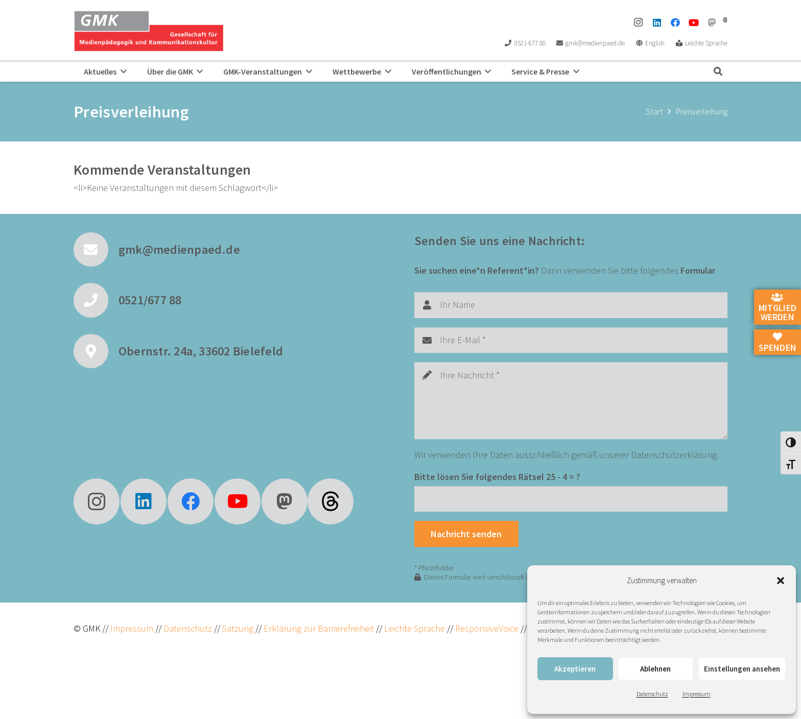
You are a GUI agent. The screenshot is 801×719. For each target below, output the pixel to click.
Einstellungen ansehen (742, 669)
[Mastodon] (712, 22)
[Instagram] (638, 22)
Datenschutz (652, 694)
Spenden (777, 342)
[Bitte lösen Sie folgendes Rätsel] (570, 499)
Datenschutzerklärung (674, 455)
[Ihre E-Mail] (570, 340)
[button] (780, 581)
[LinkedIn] (657, 22)
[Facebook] (675, 22)
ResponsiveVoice (487, 628)
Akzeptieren (575, 669)
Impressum (696, 694)
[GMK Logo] (148, 30)
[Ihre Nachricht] (570, 400)
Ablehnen (655, 669)
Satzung (236, 628)
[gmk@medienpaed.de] (96, 249)
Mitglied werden (777, 308)
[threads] (725, 19)
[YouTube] (694, 22)
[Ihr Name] (570, 305)
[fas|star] (331, 501)
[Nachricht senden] (466, 533)
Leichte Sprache (415, 628)
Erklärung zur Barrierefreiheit (319, 628)
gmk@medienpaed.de (179, 249)
